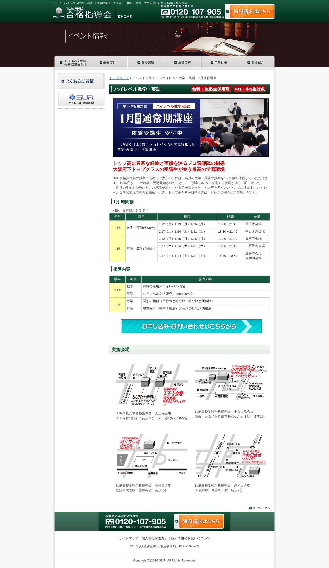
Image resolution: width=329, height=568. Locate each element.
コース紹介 (109, 62)
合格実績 (146, 62)
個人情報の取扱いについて (190, 538)
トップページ (119, 78)
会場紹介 (257, 62)
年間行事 (220, 62)
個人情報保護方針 (155, 538)
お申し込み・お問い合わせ (191, 326)
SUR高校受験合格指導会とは (72, 62)
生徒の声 (183, 62)
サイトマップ (128, 538)
